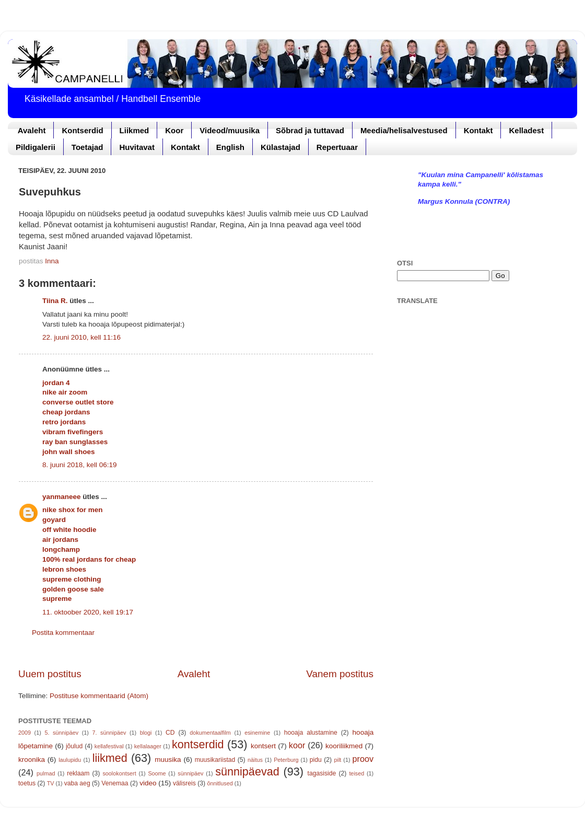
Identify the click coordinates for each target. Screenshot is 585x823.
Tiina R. (55, 301)
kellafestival (109, 746)
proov (363, 758)
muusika (168, 759)
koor (297, 745)
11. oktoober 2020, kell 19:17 (87, 612)
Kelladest (526, 130)
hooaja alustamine (310, 732)
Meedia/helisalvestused (404, 130)
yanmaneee (61, 497)
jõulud (74, 746)
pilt (338, 760)
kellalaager (147, 746)
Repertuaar (337, 147)
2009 (24, 732)
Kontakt (478, 130)
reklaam (78, 773)
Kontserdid (82, 130)
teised (356, 773)
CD (170, 732)
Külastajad (280, 147)
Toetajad (87, 147)
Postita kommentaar (63, 632)
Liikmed (134, 130)
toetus (27, 783)
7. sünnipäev (109, 732)
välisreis (184, 783)
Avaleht (32, 130)
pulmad (46, 773)
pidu (316, 759)
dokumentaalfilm (210, 732)
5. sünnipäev (61, 732)
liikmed (109, 757)
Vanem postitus (339, 673)
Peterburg (286, 760)
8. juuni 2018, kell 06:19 (79, 465)
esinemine (257, 732)
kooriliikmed (343, 746)
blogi (146, 732)
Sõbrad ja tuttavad (310, 130)
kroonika (31, 759)
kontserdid (198, 744)
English (230, 147)
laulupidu (69, 760)
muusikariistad (215, 759)
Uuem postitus (49, 673)
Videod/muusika (230, 130)
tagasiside (322, 773)
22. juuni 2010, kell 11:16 (81, 337)
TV (50, 783)
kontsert (263, 746)
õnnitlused (219, 783)
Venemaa (114, 783)
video (147, 783)
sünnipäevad (247, 771)
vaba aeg (77, 783)
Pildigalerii (35, 147)
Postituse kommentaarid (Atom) (99, 696)
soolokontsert (119, 773)
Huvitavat (137, 147)
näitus (255, 760)
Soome (157, 773)
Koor (174, 130)
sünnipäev (190, 773)
